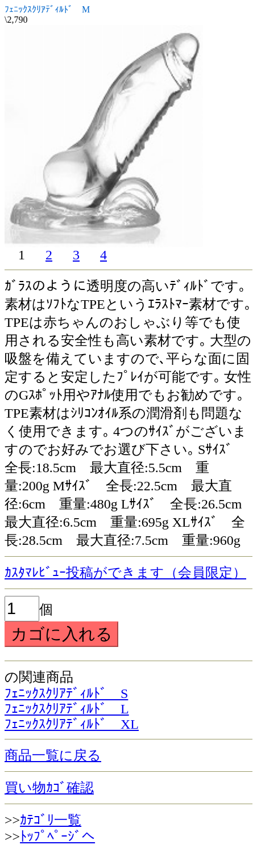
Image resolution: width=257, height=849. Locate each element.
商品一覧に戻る (53, 755)
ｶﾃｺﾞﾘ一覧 (50, 820)
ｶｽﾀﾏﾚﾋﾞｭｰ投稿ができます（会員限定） (125, 572)
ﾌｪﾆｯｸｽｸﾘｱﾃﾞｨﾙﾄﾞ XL (72, 724)
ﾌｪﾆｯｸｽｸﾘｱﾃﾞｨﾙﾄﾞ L (67, 708)
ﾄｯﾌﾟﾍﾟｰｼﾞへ (57, 836)
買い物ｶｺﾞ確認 (49, 787)
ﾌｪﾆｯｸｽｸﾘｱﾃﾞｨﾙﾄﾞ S (66, 693)
